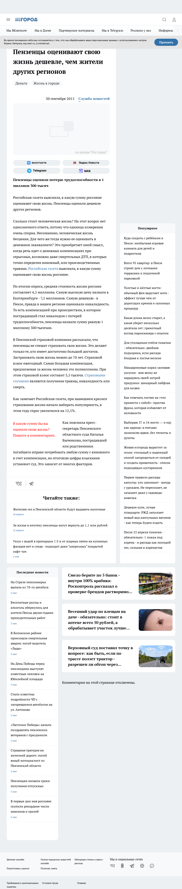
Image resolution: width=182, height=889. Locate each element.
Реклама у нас (141, 30)
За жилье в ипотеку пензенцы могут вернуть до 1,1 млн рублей (61, 528)
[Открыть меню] (8, 19)
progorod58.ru (66, 788)
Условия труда (50, 732)
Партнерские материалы (76, 30)
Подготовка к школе (18, 717)
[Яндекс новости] (86, 163)
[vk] (19, 483)
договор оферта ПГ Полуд (21, 835)
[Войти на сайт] (174, 19)
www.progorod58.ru (37, 746)
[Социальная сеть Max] (86, 171)
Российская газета (43, 268)
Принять (166, 42)
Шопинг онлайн (15, 708)
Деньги (21, 83)
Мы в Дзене (43, 30)
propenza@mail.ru (59, 757)
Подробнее (29, 852)
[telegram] (33, 483)
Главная (81, 732)
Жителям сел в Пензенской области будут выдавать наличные (61, 512)
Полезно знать (49, 717)
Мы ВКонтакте (16, 30)
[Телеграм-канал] (36, 171)
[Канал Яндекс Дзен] (142, 715)
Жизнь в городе (46, 83)
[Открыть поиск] (164, 19)
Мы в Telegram (112, 30)
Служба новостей (94, 98)
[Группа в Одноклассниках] (122, 715)
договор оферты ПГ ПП (20, 839)
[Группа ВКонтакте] (36, 163)
